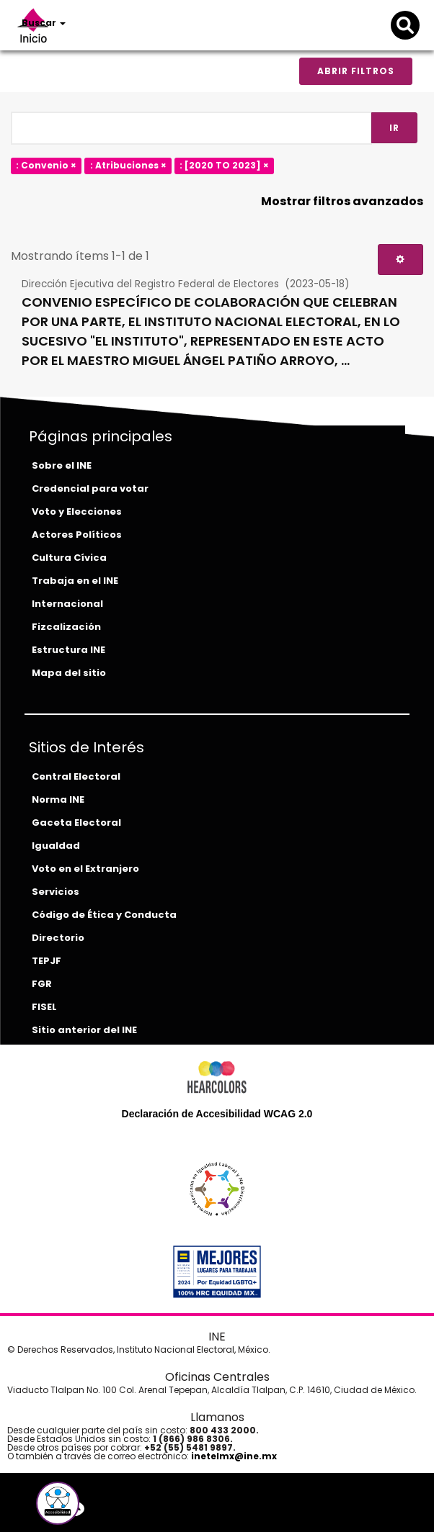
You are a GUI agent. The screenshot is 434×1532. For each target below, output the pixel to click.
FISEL (44, 1007)
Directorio (58, 938)
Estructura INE (68, 650)
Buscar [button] (44, 23)
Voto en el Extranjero (85, 868)
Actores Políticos (77, 534)
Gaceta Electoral (76, 822)
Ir (394, 128)
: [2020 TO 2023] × (224, 165)
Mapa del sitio (69, 673)
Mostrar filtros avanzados (342, 201)
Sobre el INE (62, 465)
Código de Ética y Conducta (104, 915)
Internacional (67, 603)
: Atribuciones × (128, 165)
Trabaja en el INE (75, 580)
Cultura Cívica (69, 557)
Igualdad (56, 845)
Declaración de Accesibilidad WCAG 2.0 (217, 1113)
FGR (42, 984)
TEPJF (46, 961)
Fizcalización (66, 627)
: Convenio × (46, 165)
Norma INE (58, 799)
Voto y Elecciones (77, 511)
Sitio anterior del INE (84, 1030)
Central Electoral (76, 776)
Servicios (55, 891)
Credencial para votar (90, 488)
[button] (57, 1503)
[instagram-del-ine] (102, 1508)
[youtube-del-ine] (90, 1508)
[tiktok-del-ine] (112, 1508)
